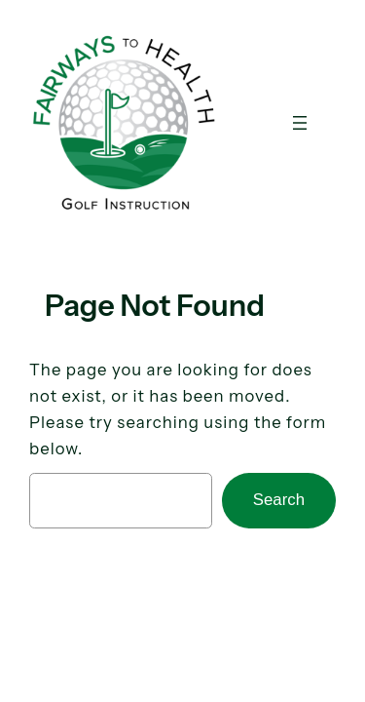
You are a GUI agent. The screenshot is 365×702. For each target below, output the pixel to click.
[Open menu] (299, 123)
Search (279, 499)
